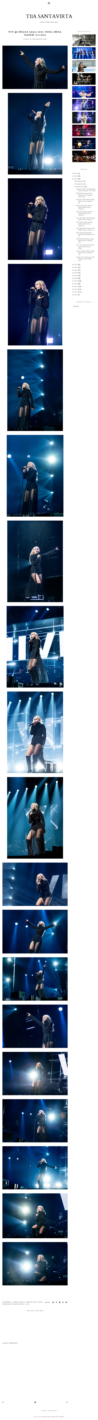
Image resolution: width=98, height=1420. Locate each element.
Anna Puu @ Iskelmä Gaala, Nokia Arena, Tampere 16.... (85, 252)
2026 (76, 173)
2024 (76, 179)
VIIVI (28, 1304)
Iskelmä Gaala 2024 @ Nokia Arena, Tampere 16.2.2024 (86, 190)
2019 (76, 275)
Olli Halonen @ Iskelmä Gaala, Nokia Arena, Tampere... (84, 223)
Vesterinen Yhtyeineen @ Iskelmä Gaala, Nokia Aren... (85, 258)
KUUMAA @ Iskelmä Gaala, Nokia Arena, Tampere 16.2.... (85, 240)
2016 (76, 284)
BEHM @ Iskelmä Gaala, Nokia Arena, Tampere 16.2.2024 (84, 195)
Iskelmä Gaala (19, 1302)
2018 (76, 278)
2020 (76, 273)
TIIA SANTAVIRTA (49, 16)
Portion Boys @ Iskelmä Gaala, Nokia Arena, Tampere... (84, 207)
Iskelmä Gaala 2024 (34, 1302)
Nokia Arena (19, 1304)
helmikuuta (80, 187)
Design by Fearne (57, 1416)
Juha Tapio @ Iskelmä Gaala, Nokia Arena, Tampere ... (85, 218)
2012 (76, 295)
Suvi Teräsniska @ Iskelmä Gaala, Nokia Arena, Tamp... (85, 246)
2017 (76, 281)
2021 (76, 270)
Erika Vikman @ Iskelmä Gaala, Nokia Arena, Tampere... (84, 213)
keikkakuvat (7, 1304)
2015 (76, 286)
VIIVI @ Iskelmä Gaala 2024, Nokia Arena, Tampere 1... (85, 229)
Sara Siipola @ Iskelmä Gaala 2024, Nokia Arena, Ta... (85, 234)
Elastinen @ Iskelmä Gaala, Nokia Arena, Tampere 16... (85, 201)
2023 (76, 265)
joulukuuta (80, 181)
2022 (76, 267)
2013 (76, 292)
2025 (76, 176)
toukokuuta (80, 184)
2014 (76, 289)
